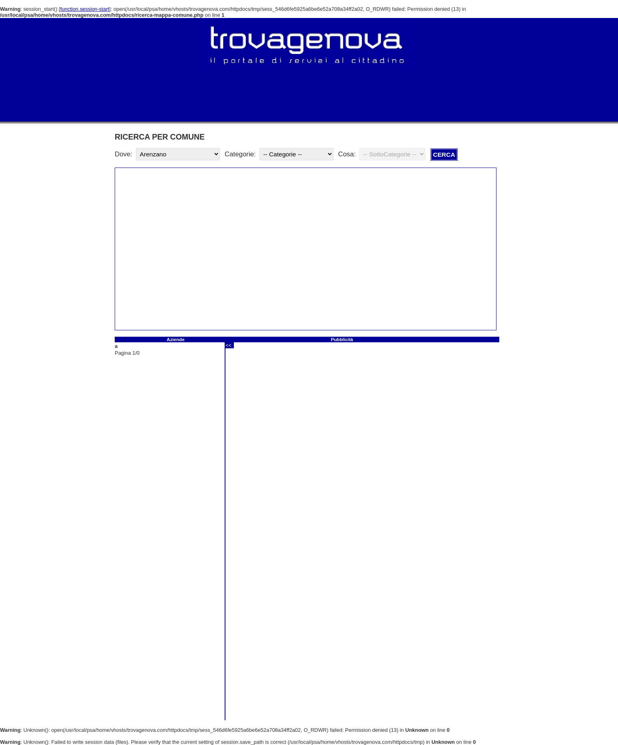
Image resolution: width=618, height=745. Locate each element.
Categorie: (240, 154)
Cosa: (347, 154)
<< (228, 345)
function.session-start (84, 9)
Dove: (123, 154)
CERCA (444, 154)
